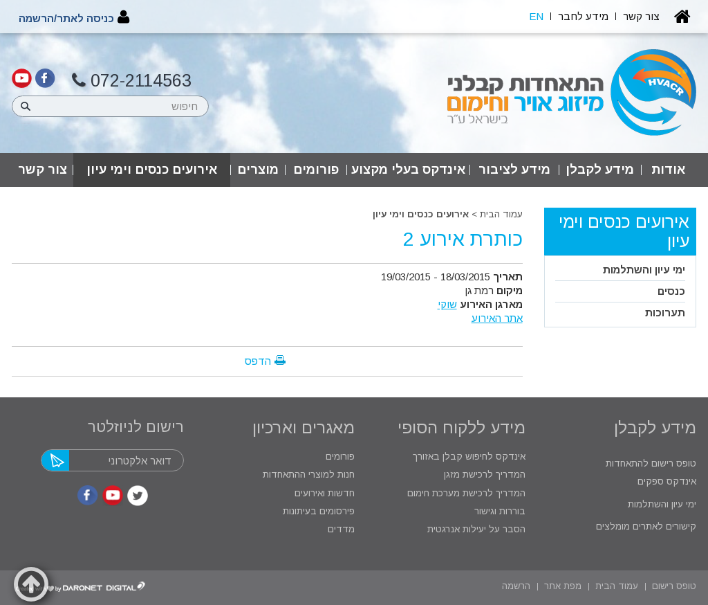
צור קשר (42, 170)
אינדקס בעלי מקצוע (408, 170)
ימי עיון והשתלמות (644, 270)
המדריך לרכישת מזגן (484, 474)
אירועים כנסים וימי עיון (151, 170)
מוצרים (258, 170)
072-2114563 (132, 80)
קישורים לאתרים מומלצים (644, 526)
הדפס (258, 361)
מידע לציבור (514, 170)
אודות (668, 170)
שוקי (447, 304)
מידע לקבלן (600, 170)
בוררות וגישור (498, 511)
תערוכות (665, 312)
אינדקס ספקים (665, 481)
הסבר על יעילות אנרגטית (476, 529)
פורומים (316, 170)
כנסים (671, 291)
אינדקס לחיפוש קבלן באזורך (469, 456)
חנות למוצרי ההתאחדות (307, 474)
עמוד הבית (501, 214)
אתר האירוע (497, 318)
